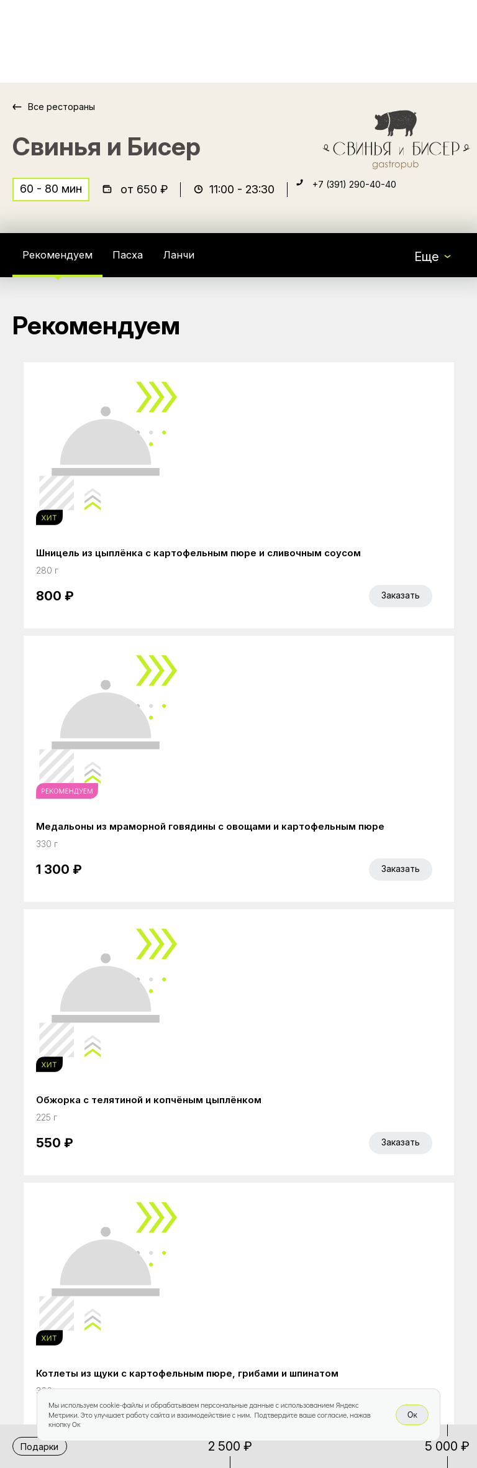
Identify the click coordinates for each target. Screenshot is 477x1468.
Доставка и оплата (227, 1232)
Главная (195, 1128)
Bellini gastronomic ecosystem (368, 1146)
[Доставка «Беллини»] (54, 41)
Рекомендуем (64, 263)
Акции (189, 1154)
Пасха (143, 263)
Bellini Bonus (207, 1180)
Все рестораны (68, 106)
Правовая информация (209, 1266)
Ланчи (200, 263)
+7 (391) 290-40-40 (367, 196)
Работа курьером (223, 1206)
